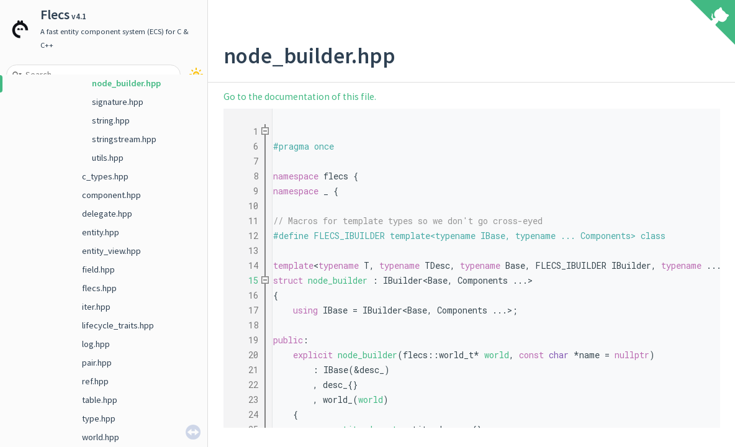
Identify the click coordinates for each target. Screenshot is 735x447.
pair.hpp (97, 362)
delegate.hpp (107, 213)
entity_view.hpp (111, 250)
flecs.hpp (99, 288)
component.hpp (111, 195)
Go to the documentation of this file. (299, 96)
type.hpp (98, 418)
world (496, 355)
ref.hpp (95, 381)
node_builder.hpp (126, 83)
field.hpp (98, 269)
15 (245, 280)
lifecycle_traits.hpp (118, 325)
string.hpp (111, 120)
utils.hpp (108, 157)
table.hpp (99, 399)
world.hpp (100, 437)
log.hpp (96, 344)
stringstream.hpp (124, 139)
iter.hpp (96, 306)
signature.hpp (117, 101)
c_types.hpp (105, 176)
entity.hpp (100, 232)
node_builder (337, 280)
